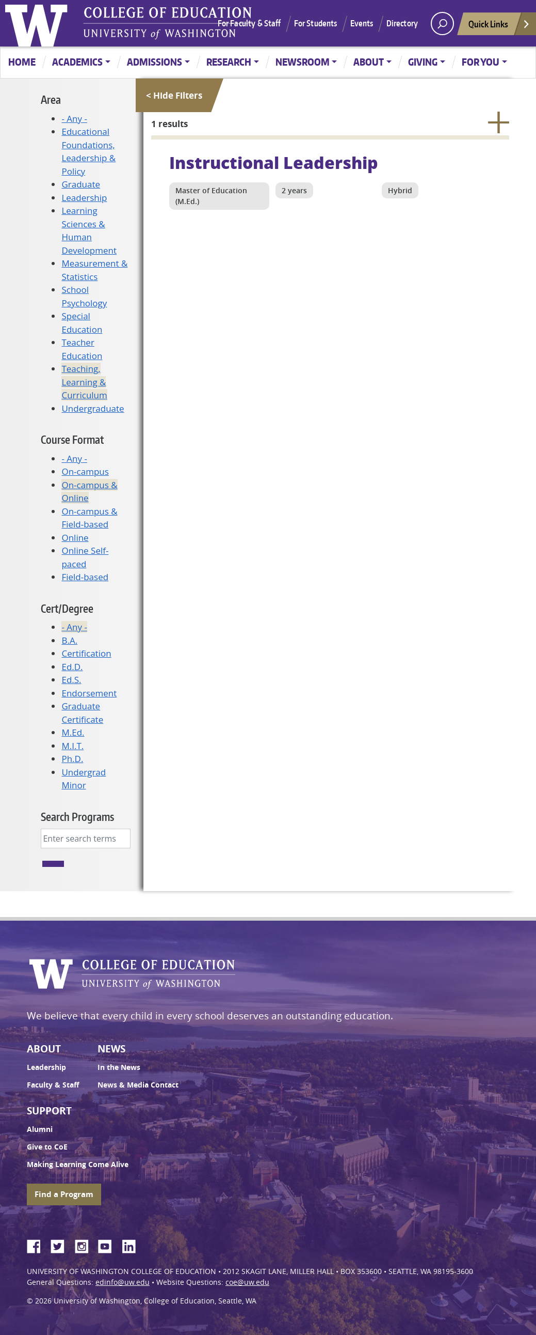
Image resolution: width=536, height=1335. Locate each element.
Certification (86, 653)
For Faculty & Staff (249, 23)
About (368, 61)
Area (51, 99)
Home (22, 61)
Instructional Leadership (273, 162)
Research (228, 61)
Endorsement (89, 693)
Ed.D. (72, 667)
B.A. (69, 640)
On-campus (84, 471)
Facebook (37, 1244)
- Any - (74, 119)
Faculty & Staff (53, 1085)
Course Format (72, 439)
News (111, 1048)
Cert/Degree (67, 608)
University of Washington (38, 23)
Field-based (84, 577)
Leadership (84, 198)
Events (361, 23)
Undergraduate (92, 408)
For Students (315, 23)
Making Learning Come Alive (77, 1164)
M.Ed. (72, 732)
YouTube (109, 1244)
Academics (77, 61)
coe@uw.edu (247, 1282)
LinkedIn (132, 1244)
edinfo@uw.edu (122, 1282)
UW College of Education (168, 23)
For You (480, 61)
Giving (422, 61)
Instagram (85, 1244)
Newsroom (302, 61)
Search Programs (77, 817)
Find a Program (64, 1194)
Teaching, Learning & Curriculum (84, 382)
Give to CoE (47, 1147)
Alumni (40, 1129)
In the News (119, 1067)
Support (49, 1110)
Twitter (61, 1244)
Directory (402, 23)
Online (74, 538)
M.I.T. (72, 746)
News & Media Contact (138, 1085)
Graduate (80, 184)
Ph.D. (72, 759)
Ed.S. (71, 680)
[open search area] (442, 23)
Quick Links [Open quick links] (499, 26)
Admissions (154, 61)
